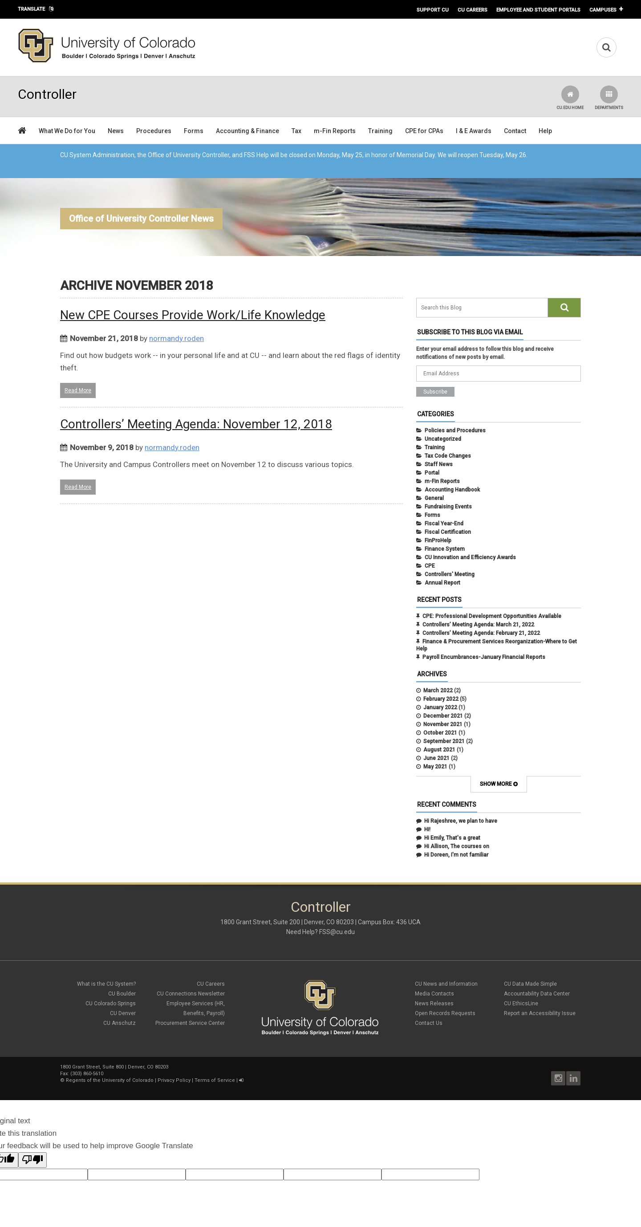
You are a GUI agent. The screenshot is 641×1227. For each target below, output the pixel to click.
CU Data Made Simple (530, 984)
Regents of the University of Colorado (110, 1080)
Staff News (439, 464)
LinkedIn (573, 1078)
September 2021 (444, 741)
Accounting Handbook (452, 490)
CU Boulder (122, 994)
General (434, 498)
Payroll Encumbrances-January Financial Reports (483, 657)
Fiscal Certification (448, 532)
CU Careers (472, 10)
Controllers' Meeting (450, 574)
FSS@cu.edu (337, 931)
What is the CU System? (106, 984)
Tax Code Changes (448, 456)
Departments (609, 97)
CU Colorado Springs (110, 1003)
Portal (432, 473)
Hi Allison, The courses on (456, 846)
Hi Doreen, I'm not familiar (456, 855)
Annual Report (442, 583)
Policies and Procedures (455, 430)
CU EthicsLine (521, 1003)
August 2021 (439, 750)
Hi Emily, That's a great (452, 838)
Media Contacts (434, 994)
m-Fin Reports (335, 130)
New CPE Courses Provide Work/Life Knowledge (192, 315)
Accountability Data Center (537, 994)
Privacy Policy (174, 1080)
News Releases (434, 1003)
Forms (193, 130)
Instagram (558, 1078)
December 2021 (443, 716)
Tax (296, 130)
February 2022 (440, 699)
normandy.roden (176, 338)
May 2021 (435, 767)
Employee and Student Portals (538, 10)
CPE (430, 566)
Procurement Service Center (190, 1023)
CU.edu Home (570, 97)
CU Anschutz (119, 1023)
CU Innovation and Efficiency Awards (470, 557)
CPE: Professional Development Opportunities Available (491, 616)
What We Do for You (67, 130)
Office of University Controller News (141, 218)
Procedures (153, 130)
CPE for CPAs (424, 130)
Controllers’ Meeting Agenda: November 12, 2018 (196, 424)
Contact (515, 130)
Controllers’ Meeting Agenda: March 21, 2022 (478, 625)
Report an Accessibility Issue (540, 1013)
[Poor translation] (32, 1160)
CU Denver (123, 1013)
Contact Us (428, 1023)
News (116, 130)
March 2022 (438, 690)
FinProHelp (438, 540)
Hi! (427, 829)
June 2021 (436, 758)
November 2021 (442, 724)
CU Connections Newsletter (191, 994)
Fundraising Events (448, 507)
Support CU (433, 10)
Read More (78, 390)
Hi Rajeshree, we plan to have (460, 821)
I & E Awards (473, 130)
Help (545, 130)
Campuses (603, 10)
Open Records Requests (445, 1013)
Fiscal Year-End (444, 523)
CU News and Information (446, 984)
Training (380, 130)
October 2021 (440, 733)
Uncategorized (443, 439)
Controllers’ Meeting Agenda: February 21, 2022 (481, 633)
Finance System (445, 549)
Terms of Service (215, 1080)
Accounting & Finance (247, 130)
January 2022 (440, 707)
